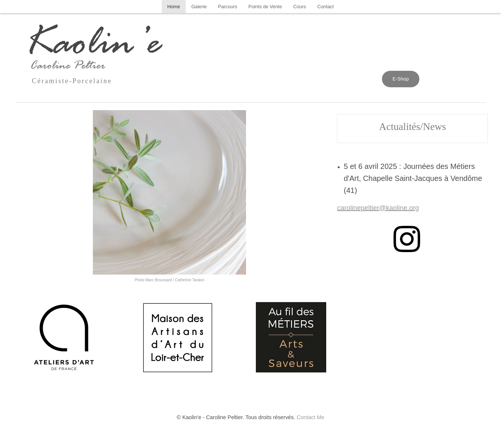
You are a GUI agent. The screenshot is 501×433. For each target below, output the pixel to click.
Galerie (199, 6)
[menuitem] (174, 6)
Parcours (227, 6)
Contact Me (310, 417)
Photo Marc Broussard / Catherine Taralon (169, 280)
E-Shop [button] (400, 79)
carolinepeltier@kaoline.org (378, 208)
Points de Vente (265, 6)
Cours (299, 6)
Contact (325, 6)
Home (173, 6)
